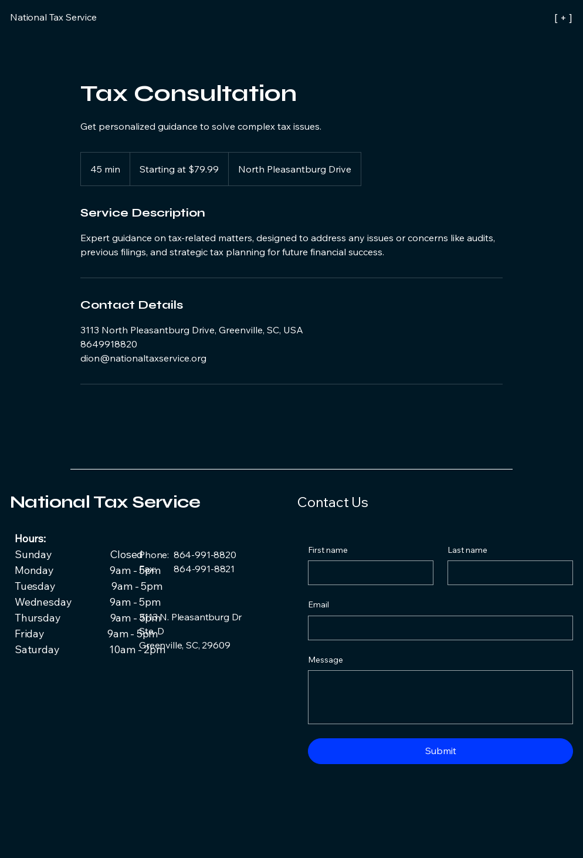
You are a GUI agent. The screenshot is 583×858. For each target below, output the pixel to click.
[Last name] (506, 573)
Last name (467, 550)
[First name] (367, 573)
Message (325, 659)
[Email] (437, 628)
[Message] (440, 697)
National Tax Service (105, 501)
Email (318, 604)
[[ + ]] (520, 17)
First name (328, 550)
